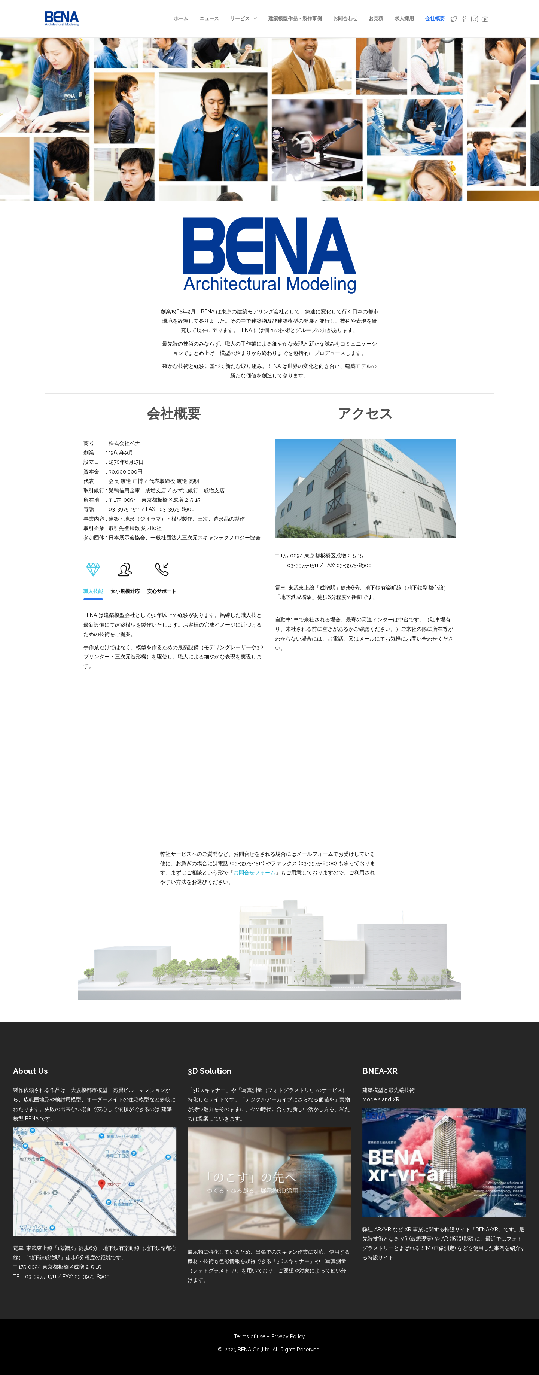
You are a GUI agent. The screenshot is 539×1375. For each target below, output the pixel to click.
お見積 (376, 18)
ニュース (209, 18)
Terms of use (249, 1336)
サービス (240, 18)
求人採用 (404, 18)
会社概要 (435, 18)
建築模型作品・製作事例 (295, 18)
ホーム (181, 18)
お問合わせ (345, 18)
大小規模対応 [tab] (125, 576)
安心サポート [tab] (161, 576)
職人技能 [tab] (93, 576)
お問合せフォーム (254, 873)
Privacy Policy (288, 1336)
